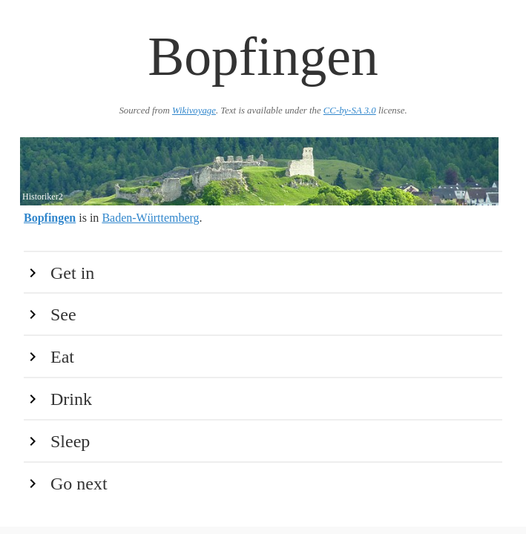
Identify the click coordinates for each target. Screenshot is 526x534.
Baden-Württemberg (150, 217)
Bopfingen (50, 217)
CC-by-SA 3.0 (349, 110)
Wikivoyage (194, 110)
